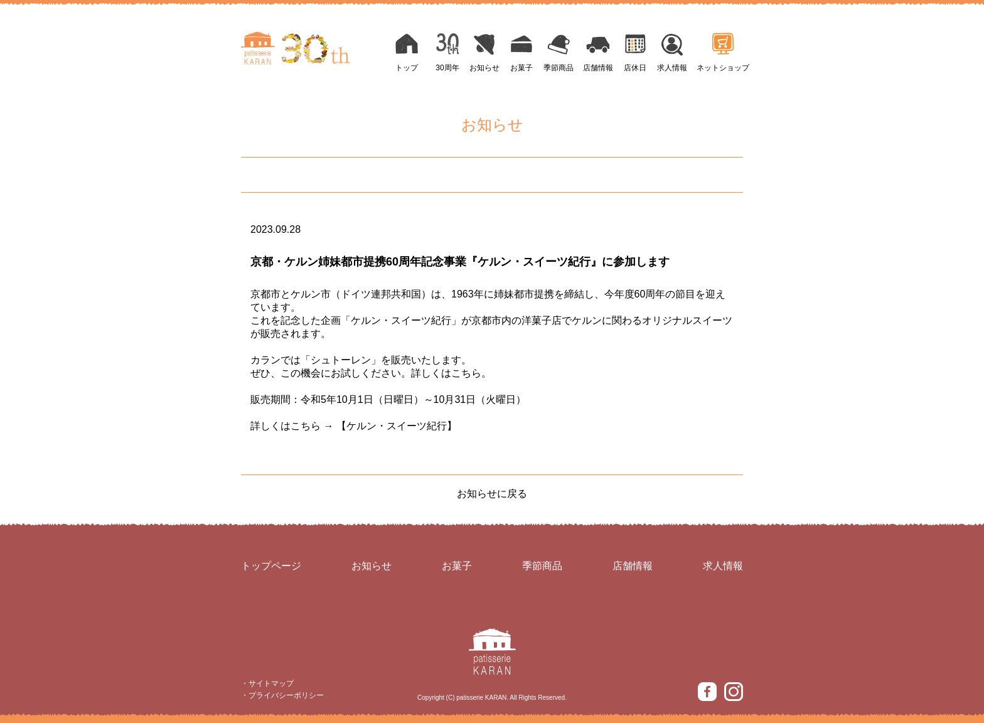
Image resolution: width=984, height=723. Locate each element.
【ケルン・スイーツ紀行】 (396, 425)
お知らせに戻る (492, 493)
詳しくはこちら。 (451, 373)
